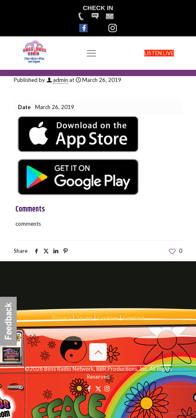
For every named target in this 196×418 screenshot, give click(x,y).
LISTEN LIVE (159, 53)
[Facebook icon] (89, 388)
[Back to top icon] (98, 352)
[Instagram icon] (107, 388)
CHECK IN (98, 7)
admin (60, 79)
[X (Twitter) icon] (98, 388)
